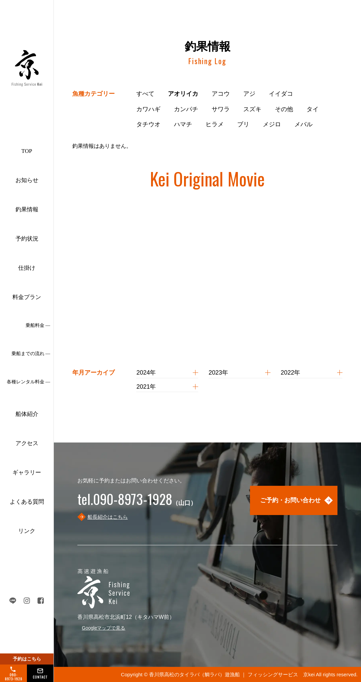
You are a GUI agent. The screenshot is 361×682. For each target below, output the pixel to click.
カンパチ (186, 109)
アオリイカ (183, 93)
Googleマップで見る (103, 628)
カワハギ (148, 109)
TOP (27, 151)
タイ (312, 109)
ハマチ (183, 124)
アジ (249, 93)
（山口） (136, 503)
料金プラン (26, 297)
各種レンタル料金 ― (28, 381)
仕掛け (26, 268)
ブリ (243, 124)
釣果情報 (26, 209)
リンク (26, 531)
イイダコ (281, 93)
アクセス (26, 443)
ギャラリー (26, 472)
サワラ (221, 109)
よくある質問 (27, 502)
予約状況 (26, 239)
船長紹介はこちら (107, 517)
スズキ (252, 109)
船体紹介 (26, 414)
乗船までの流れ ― (30, 353)
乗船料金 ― (38, 325)
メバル (303, 124)
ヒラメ (215, 124)
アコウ (221, 93)
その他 (284, 109)
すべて (145, 93)
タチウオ (148, 124)
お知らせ (26, 180)
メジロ (272, 124)
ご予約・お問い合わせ (290, 500)
